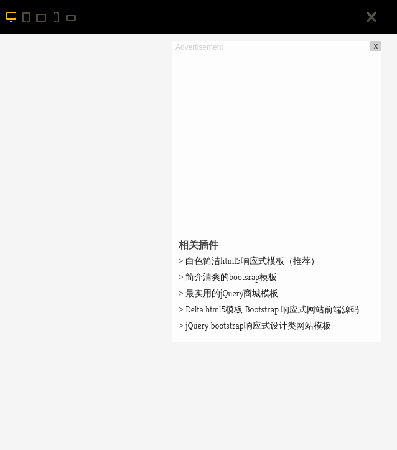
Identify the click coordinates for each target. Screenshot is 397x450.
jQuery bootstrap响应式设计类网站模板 (255, 325)
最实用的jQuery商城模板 (228, 293)
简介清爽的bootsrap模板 (228, 277)
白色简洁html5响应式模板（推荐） (249, 260)
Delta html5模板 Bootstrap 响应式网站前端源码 (269, 309)
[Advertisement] (276, 141)
